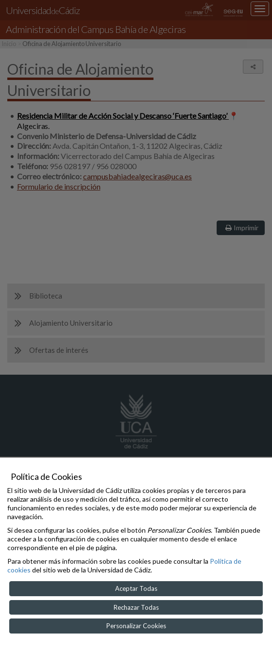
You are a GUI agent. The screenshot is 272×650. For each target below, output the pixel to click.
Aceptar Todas (136, 588)
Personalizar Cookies (136, 626)
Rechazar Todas (136, 607)
